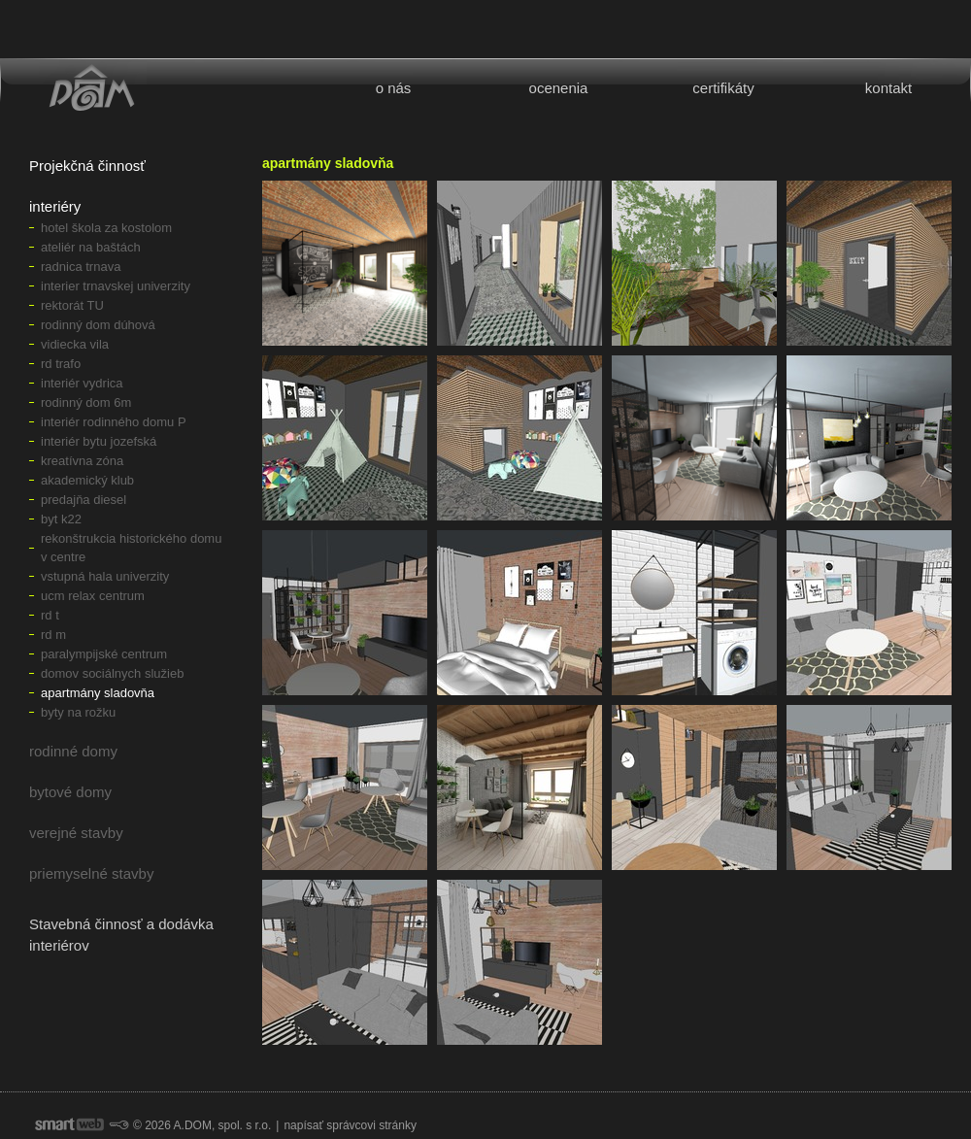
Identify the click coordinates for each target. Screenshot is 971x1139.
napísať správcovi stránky (350, 1125)
